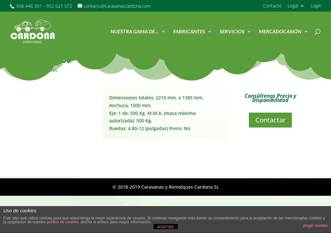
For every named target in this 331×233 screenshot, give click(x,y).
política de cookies (63, 222)
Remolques (45, 70)
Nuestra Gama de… (135, 31)
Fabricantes (189, 31)
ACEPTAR (165, 227)
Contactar (270, 120)
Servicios (231, 31)
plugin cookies (315, 225)
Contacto (272, 6)
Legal (293, 6)
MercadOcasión (280, 31)
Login (316, 6)
